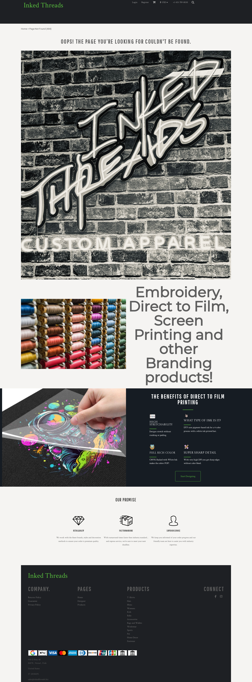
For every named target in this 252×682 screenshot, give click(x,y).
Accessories (132, 619)
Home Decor (132, 637)
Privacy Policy (34, 604)
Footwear (131, 641)
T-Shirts (131, 597)
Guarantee (32, 601)
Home (24, 29)
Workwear (131, 626)
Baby (129, 615)
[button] (165, 2)
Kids (129, 612)
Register (145, 2)
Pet (128, 633)
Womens (131, 608)
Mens (129, 604)
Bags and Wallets (134, 623)
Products (81, 604)
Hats (129, 601)
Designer (82, 601)
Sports (130, 630)
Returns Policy (34, 597)
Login (134, 2)
